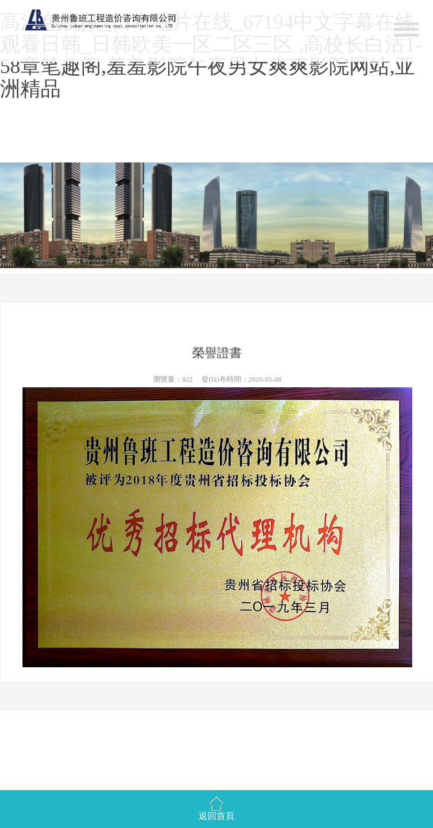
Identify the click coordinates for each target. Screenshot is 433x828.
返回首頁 (216, 816)
